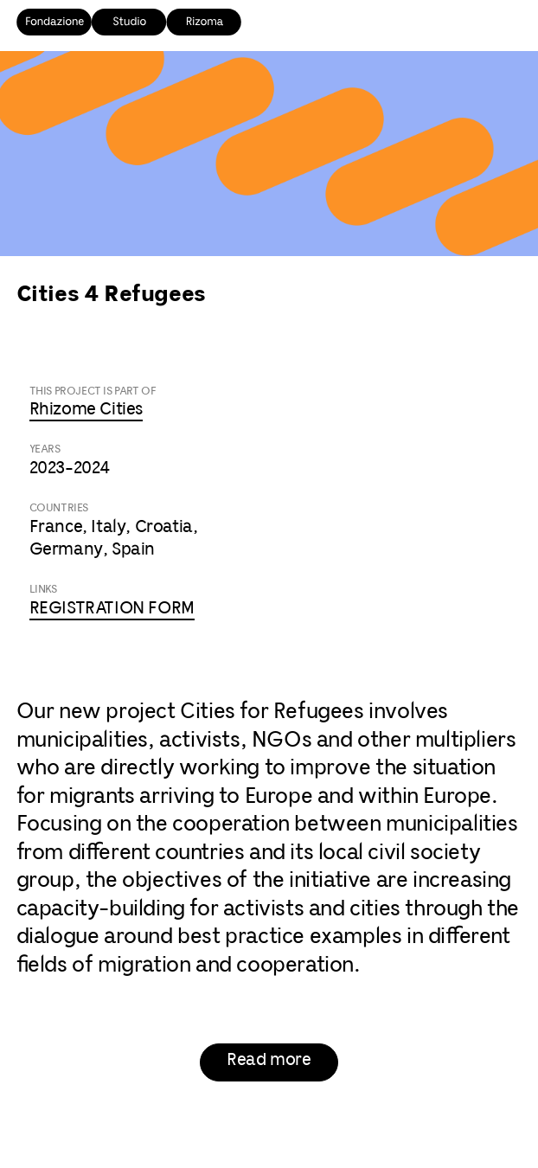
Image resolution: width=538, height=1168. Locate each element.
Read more (269, 1060)
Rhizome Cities (86, 409)
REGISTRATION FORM (112, 608)
